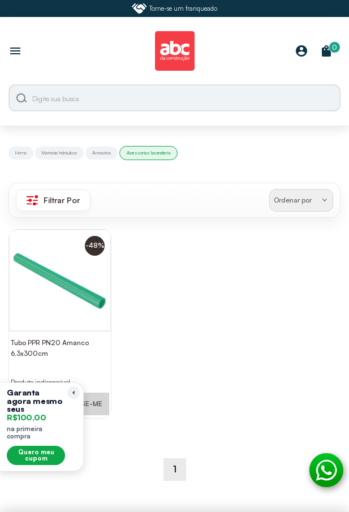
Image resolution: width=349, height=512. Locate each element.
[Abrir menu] (15, 52)
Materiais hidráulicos (59, 153)
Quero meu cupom (36, 455)
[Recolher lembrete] (73, 392)
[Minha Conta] (301, 51)
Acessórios (101, 153)
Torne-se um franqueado (175, 8)
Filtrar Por (53, 200)
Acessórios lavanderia (148, 153)
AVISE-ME (86, 403)
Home (21, 153)
